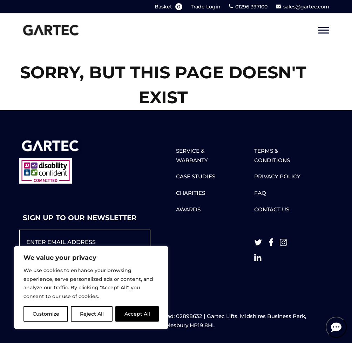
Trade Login (206, 7)
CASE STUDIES (195, 176)
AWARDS (188, 209)
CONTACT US (271, 209)
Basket (169, 7)
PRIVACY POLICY (277, 176)
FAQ (260, 193)
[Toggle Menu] (323, 30)
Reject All (92, 314)
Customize (46, 314)
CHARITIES (190, 193)
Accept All (137, 314)
